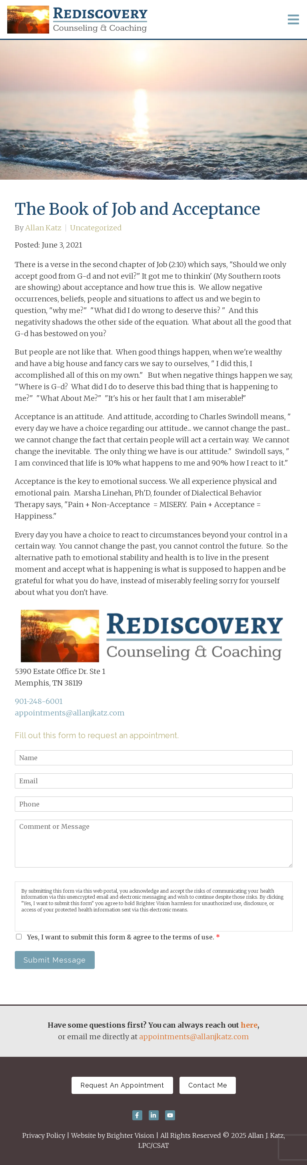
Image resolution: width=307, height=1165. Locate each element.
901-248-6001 (38, 701)
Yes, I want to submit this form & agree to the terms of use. (123, 937)
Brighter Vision (130, 1135)
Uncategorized (96, 228)
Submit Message (55, 960)
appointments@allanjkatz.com (70, 712)
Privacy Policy (43, 1135)
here (249, 1025)
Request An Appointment (122, 1085)
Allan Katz (43, 228)
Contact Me (207, 1085)
